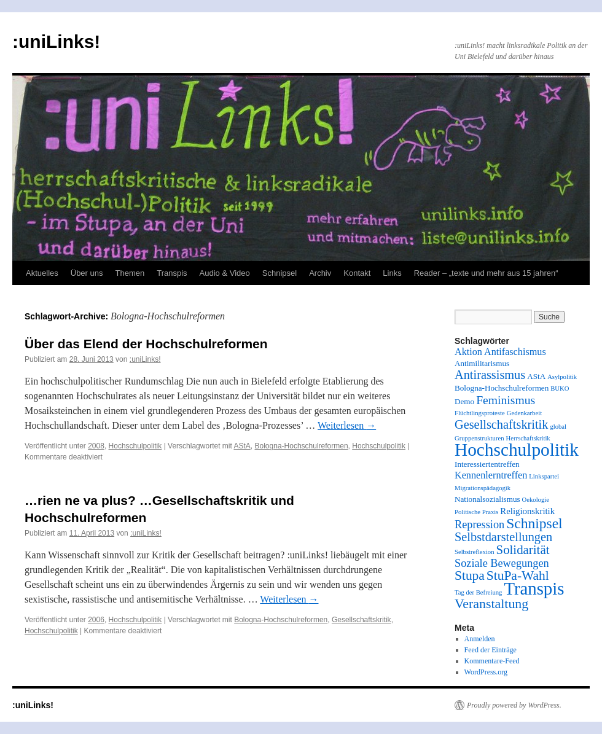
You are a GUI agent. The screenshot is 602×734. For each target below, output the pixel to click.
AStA (241, 446)
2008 (96, 446)
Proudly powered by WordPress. (514, 705)
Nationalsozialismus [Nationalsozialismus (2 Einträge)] (487, 499)
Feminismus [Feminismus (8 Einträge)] (505, 400)
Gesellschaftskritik (361, 619)
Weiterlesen (347, 425)
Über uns (87, 273)
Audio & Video (225, 273)
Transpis (172, 273)
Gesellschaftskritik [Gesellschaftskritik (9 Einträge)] (501, 424)
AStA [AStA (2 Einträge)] (536, 376)
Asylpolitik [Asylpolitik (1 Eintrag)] (562, 376)
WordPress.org (485, 672)
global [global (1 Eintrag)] (558, 426)
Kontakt (356, 273)
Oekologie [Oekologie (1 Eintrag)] (535, 499)
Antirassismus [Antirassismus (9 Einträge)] (490, 374)
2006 (96, 619)
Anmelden (479, 638)
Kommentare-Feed (492, 661)
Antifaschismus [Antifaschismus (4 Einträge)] (515, 351)
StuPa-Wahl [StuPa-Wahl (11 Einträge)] (518, 575)
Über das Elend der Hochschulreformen (146, 344)
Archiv (320, 273)
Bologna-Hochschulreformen (301, 446)
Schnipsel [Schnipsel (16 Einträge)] (534, 523)
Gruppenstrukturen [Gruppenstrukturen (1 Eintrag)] (479, 438)
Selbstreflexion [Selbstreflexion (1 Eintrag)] (475, 552)
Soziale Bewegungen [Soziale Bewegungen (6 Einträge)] (502, 563)
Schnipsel (279, 273)
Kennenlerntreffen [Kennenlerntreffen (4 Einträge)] (491, 475)
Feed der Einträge (490, 650)
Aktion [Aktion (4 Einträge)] (468, 351)
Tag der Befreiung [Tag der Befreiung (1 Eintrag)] (478, 592)
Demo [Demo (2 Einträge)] (464, 401)
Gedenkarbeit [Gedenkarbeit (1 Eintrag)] (524, 413)
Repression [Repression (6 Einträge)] (479, 524)
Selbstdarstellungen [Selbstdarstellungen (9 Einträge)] (503, 537)
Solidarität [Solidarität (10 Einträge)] (523, 549)
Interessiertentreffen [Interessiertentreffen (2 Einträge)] (487, 464)
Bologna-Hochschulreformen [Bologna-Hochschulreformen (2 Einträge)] (502, 387)
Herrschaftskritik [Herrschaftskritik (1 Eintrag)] (528, 438)
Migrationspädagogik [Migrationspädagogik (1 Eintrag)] (482, 488)
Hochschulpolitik (135, 446)
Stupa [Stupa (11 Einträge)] (470, 575)
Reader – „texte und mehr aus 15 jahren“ (486, 273)
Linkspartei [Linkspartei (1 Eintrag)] (544, 476)
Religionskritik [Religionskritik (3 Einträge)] (527, 511)
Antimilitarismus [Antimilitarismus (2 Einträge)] (482, 363)
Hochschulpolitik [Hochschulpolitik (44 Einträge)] (517, 449)
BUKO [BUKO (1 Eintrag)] (559, 388)
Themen (130, 273)
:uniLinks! (56, 41)
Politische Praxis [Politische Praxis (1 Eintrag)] (476, 512)
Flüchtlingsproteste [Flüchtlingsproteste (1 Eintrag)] (480, 413)
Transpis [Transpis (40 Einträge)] (534, 588)
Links (392, 273)
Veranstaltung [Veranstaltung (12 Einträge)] (491, 603)
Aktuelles (42, 273)
